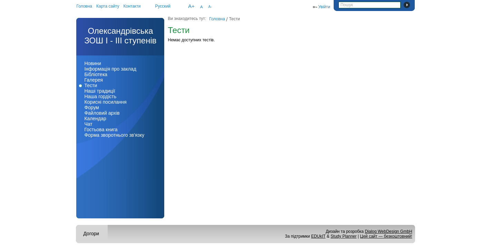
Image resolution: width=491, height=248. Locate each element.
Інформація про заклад (110, 69)
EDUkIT (318, 236)
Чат (88, 124)
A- (210, 7)
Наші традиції (99, 91)
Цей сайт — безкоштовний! (386, 236)
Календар (95, 118)
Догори (91, 233)
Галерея (93, 80)
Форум (91, 107)
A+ (191, 6)
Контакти (132, 6)
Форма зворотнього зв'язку (114, 135)
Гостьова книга (100, 129)
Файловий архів (101, 113)
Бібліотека (95, 74)
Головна (84, 6)
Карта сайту (107, 6)
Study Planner (343, 236)
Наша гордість (100, 96)
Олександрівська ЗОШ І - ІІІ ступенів (120, 35)
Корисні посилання (105, 102)
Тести (90, 85)
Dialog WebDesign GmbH (388, 231)
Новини (92, 63)
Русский (162, 6)
